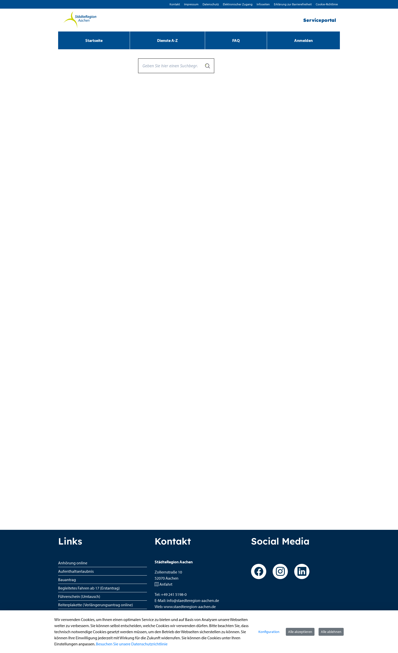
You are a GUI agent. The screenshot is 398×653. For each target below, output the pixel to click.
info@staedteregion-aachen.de (193, 600)
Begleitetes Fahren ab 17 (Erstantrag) (89, 588)
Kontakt (175, 4)
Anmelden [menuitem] (303, 40)
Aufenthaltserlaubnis (76, 571)
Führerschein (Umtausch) (79, 596)
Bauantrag (67, 579)
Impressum (191, 4)
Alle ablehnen (331, 631)
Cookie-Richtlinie (327, 4)
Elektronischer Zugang (238, 4)
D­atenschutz (211, 4)
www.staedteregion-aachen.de (190, 606)
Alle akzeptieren (300, 631)
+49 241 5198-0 (174, 594)
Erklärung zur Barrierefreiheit (293, 4)
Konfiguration (268, 631)
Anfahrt (165, 584)
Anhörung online (72, 562)
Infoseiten (263, 4)
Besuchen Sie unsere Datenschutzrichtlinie (132, 643)
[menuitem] (94, 40)
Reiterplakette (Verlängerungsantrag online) (95, 604)
